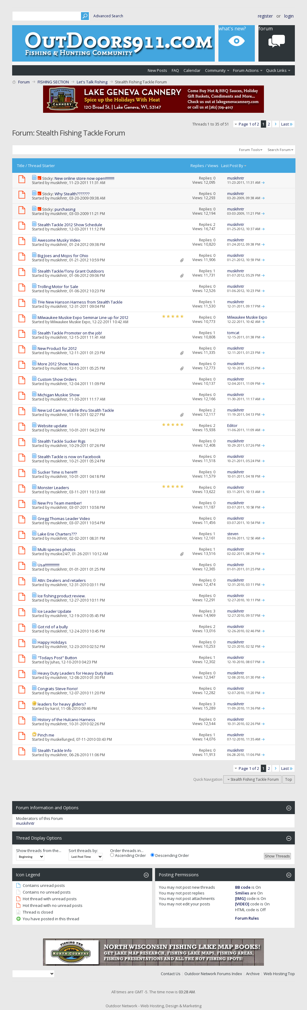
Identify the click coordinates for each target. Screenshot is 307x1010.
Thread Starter (41, 165)
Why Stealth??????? (72, 193)
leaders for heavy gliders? (62, 704)
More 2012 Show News (58, 364)
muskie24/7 (60, 553)
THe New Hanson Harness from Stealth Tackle (80, 302)
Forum (24, 82)
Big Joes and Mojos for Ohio (63, 255)
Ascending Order (128, 855)
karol (54, 708)
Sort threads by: (83, 850)
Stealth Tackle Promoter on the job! (70, 333)
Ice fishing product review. (62, 596)
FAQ (175, 70)
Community (215, 70)
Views (212, 165)
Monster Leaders (53, 487)
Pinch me (46, 735)
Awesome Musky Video (59, 240)
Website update (52, 425)
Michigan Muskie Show (58, 395)
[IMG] (240, 898)
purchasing (65, 209)
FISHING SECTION (53, 82)
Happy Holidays (52, 642)
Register (265, 16)
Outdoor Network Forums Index (213, 973)
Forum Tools (249, 149)
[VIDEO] (242, 904)
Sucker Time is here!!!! (57, 472)
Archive (253, 973)
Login (289, 16)
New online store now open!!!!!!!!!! (84, 178)
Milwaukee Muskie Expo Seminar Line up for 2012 (83, 317)
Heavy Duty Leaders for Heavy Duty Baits (75, 673)
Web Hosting (275, 973)
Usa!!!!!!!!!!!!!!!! (48, 565)
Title (21, 165)
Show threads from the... (38, 850)
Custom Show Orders (57, 379)
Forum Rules (247, 918)
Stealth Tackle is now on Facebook (69, 456)
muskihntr (58, 182)
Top (288, 779)
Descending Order (169, 855)
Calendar (192, 70)
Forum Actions (246, 70)
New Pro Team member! (60, 503)
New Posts (157, 70)
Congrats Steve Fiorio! (58, 688)
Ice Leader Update (54, 611)
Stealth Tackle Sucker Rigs (62, 441)
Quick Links (276, 70)
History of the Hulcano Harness (66, 719)
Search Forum (279, 149)
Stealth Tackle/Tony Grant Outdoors (71, 271)
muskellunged (62, 739)
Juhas (54, 662)
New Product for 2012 (57, 348)
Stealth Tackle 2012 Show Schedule (70, 224)
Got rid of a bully (53, 626)
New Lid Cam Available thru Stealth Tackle (76, 410)
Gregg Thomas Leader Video (64, 518)
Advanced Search (108, 15)
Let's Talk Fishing (92, 82)
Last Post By (234, 165)
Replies (197, 165)
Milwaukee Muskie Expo (70, 321)
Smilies (242, 893)
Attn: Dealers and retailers (62, 580)
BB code (243, 887)
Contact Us (170, 973)
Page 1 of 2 (249, 124)
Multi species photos (57, 549)
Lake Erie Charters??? (57, 534)
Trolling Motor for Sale (58, 286)
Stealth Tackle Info (55, 750)
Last (287, 124)
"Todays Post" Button (57, 657)
